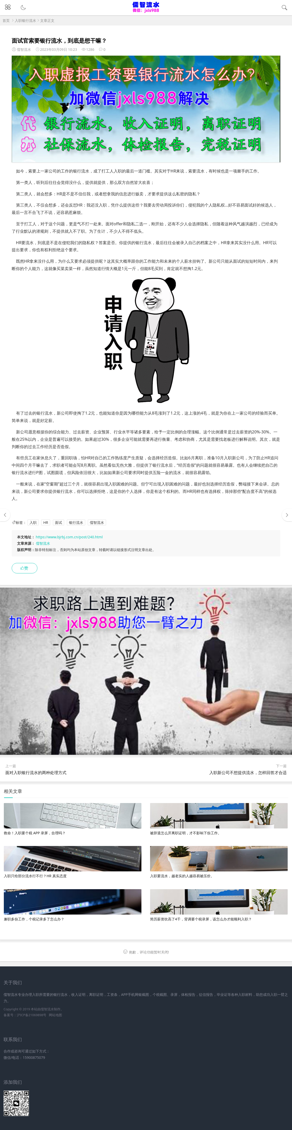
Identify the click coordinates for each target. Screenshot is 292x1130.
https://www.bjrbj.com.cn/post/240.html (69, 537)
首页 (6, 20)
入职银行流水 (25, 20)
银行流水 (76, 522)
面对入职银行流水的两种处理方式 (35, 772)
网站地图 (55, 1015)
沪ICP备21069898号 (31, 1015)
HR (45, 522)
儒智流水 (97, 522)
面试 (58, 522)
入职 (33, 522)
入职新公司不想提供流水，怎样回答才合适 (248, 772)
